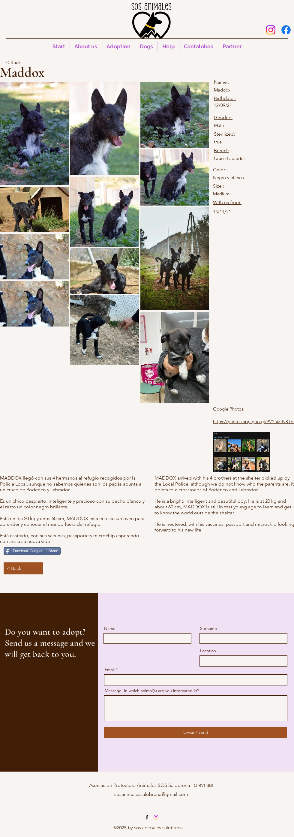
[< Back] (26, 62)
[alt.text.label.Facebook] (286, 30)
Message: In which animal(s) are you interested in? (152, 690)
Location (208, 651)
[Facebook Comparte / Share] (32, 551)
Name (110, 628)
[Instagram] (271, 30)
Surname (208, 628)
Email (110, 669)
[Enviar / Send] (195, 732)
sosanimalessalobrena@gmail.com (151, 794)
